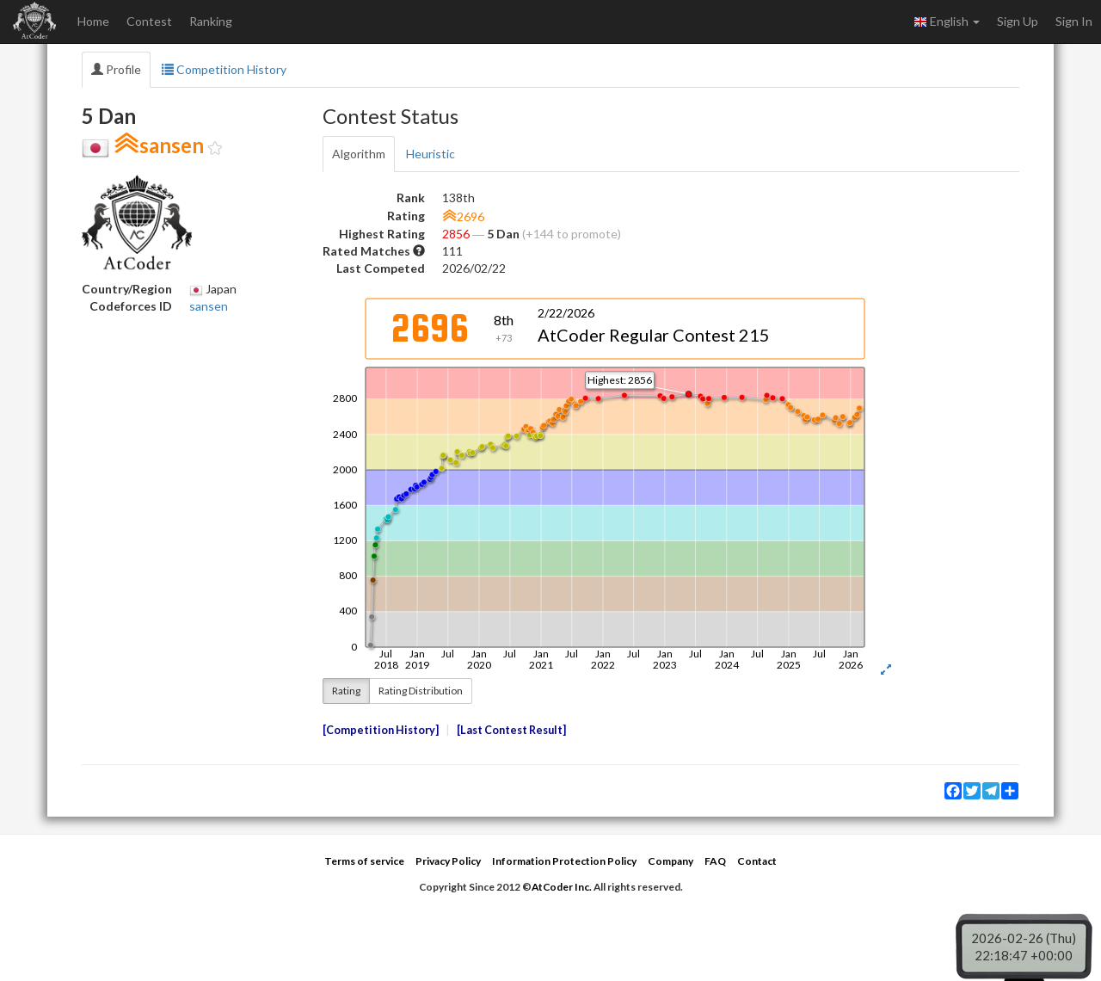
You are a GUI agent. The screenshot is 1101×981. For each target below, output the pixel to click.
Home (93, 21)
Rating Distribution (420, 690)
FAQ (715, 861)
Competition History (224, 69)
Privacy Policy (448, 861)
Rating (346, 690)
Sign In (1073, 21)
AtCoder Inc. (562, 886)
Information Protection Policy (564, 861)
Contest (149, 21)
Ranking (210, 21)
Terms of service (364, 861)
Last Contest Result (511, 730)
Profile (116, 69)
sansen (208, 306)
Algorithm (358, 153)
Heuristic (430, 153)
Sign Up (1017, 21)
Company (670, 861)
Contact (757, 861)
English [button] (946, 21)
